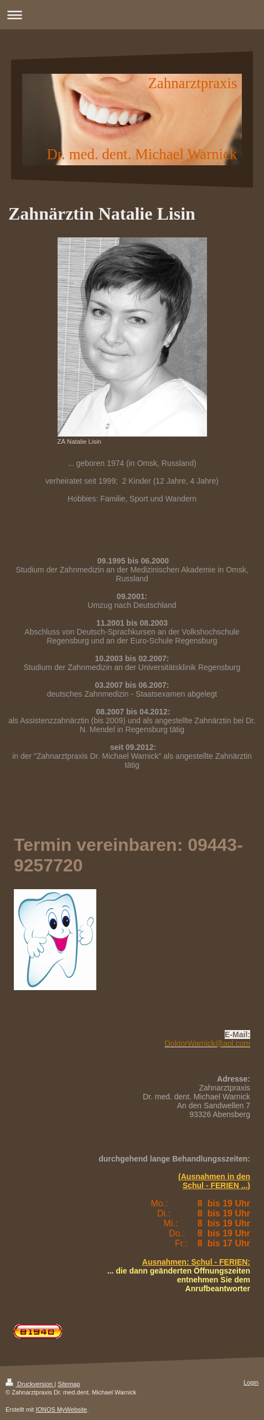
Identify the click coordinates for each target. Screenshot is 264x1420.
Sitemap (69, 1384)
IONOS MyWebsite (61, 1409)
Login (251, 1382)
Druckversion (30, 1384)
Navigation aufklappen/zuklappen (132, 15)
